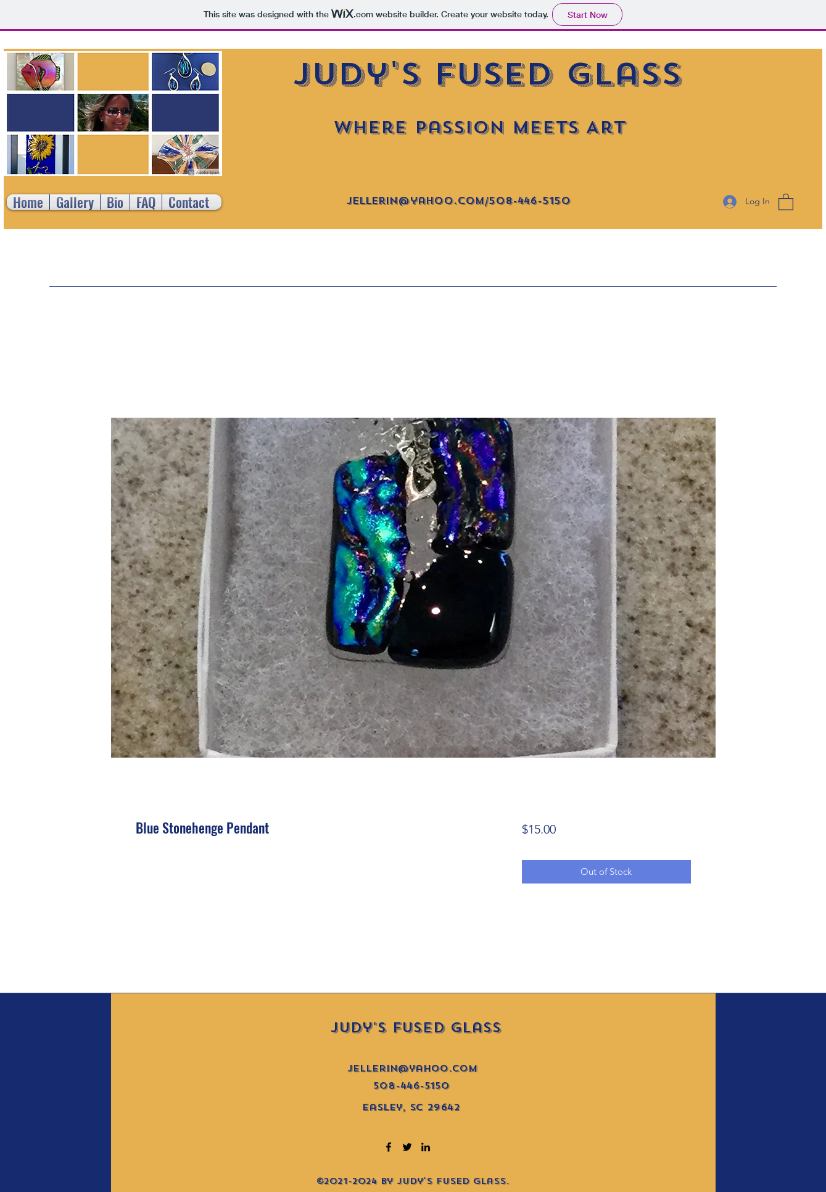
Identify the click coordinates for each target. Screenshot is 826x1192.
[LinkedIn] (425, 1147)
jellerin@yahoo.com (415, 200)
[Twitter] (407, 1147)
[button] (786, 201)
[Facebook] (388, 1147)
